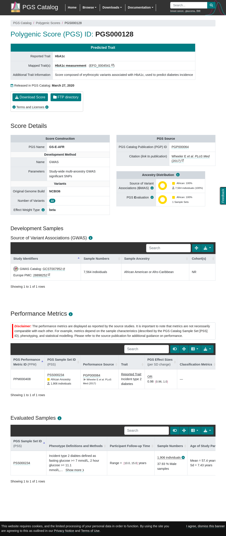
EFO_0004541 (100, 65)
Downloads (110, 7)
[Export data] (207, 248)
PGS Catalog (22, 23)
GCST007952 (52, 269)
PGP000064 (180, 147)
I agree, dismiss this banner (205, 526)
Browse (88, 7)
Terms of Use (90, 531)
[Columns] (194, 349)
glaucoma (190, 11)
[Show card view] (175, 349)
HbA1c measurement (70, 65)
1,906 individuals (169, 457)
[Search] (168, 248)
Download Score (30, 97)
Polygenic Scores (48, 23)
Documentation (139, 7)
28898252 (40, 275)
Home (72, 7)
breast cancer (177, 11)
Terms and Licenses (30, 107)
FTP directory (66, 97)
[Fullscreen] (196, 248)
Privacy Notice (64, 531)
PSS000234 (55, 375)
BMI (198, 11)
